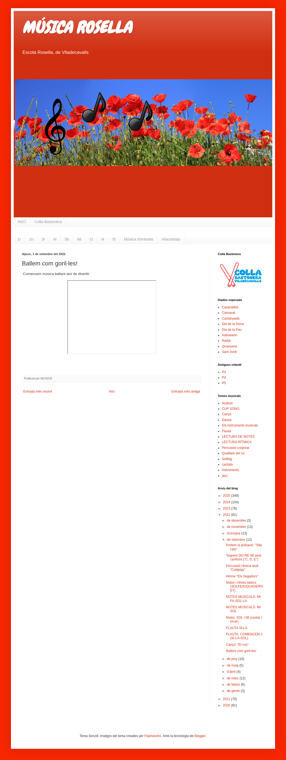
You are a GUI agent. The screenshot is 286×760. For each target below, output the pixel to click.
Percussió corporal (235, 448)
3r (43, 239)
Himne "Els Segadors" (242, 576)
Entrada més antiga (185, 391)
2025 (227, 496)
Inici (112, 391)
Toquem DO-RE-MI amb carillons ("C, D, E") (243, 557)
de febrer (234, 684)
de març (233, 678)
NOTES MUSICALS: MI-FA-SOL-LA (244, 599)
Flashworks (152, 736)
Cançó (226, 414)
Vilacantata (170, 239)
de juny (232, 659)
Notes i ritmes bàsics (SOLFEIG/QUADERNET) (244, 586)
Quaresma (229, 346)
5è (67, 239)
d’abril (231, 672)
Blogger (199, 736)
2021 (227, 699)
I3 (91, 239)
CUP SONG (230, 409)
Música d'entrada (138, 239)
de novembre (237, 527)
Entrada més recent (37, 391)
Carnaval (228, 313)
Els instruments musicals (240, 425)
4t (54, 239)
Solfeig (227, 459)
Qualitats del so (233, 453)
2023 (227, 508)
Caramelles (230, 307)
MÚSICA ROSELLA (76, 27)
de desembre (237, 520)
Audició (227, 403)
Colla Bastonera (48, 222)
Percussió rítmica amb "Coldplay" (242, 568)
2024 (227, 502)
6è (79, 239)
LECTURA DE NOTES (238, 437)
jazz (225, 476)
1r (19, 239)
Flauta (226, 431)
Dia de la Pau (232, 330)
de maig (233, 665)
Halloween (229, 335)
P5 (224, 383)
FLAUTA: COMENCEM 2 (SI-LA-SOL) (244, 636)
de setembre (236, 540)
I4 (102, 239)
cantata (227, 464)
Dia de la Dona (233, 324)
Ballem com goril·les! (241, 651)
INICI (22, 222)
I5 (114, 239)
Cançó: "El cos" (237, 645)
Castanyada (230, 318)
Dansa (226, 420)
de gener (234, 691)
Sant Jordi (229, 352)
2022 (227, 515)
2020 (227, 705)
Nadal (226, 341)
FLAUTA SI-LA (236, 628)
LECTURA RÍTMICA (236, 442)
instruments (230, 470)
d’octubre (234, 533)
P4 (224, 377)
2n (31, 239)
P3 (224, 372)
